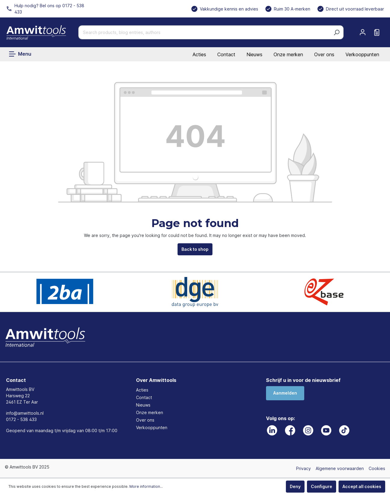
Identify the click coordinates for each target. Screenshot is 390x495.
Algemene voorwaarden (340, 468)
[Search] (337, 32)
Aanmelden (285, 392)
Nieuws (254, 54)
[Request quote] (377, 32)
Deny (295, 486)
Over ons (324, 54)
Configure (321, 486)
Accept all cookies (361, 486)
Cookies (377, 468)
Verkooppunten (362, 54)
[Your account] (363, 32)
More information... (146, 486)
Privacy (303, 468)
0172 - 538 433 (21, 419)
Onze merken (288, 54)
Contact (226, 54)
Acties (199, 54)
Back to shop (195, 249)
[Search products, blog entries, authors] (204, 32)
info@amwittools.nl (25, 413)
